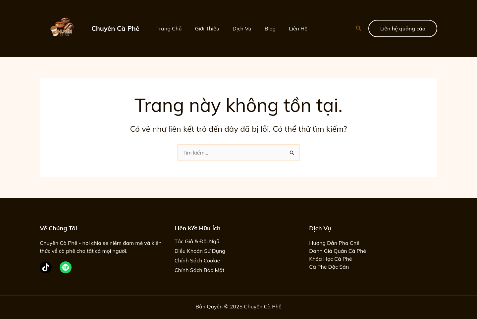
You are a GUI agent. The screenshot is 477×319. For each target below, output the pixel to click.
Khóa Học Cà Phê (330, 258)
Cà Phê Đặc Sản (329, 266)
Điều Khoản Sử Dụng (200, 251)
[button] (359, 28)
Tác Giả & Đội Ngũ (197, 241)
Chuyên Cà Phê (115, 28)
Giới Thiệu (207, 28)
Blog (270, 28)
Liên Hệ (298, 28)
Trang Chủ (169, 28)
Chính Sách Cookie (197, 260)
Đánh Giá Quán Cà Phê (337, 251)
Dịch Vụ (242, 28)
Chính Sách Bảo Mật (200, 270)
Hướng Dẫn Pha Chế (334, 243)
